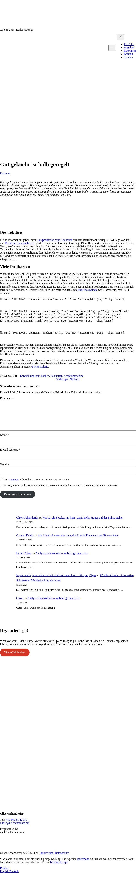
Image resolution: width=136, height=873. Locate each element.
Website (4, 464)
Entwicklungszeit (30, 375)
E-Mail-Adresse (10, 449)
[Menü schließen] (120, 37)
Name (4, 434)
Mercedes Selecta (87, 289)
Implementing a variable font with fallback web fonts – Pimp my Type (56, 575)
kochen (45, 375)
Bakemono (83, 858)
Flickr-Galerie (40, 366)
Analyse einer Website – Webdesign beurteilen (61, 553)
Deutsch (4, 868)
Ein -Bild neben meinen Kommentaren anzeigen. (36, 479)
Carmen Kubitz (25, 535)
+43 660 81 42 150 (16, 819)
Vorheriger (62, 378)
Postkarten (57, 375)
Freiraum (5, 173)
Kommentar (8, 398)
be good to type (59, 862)
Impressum (46, 852)
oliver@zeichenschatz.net (14, 822)
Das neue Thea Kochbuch (19, 243)
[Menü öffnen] (111, 48)
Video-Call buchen (14, 652)
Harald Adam (24, 553)
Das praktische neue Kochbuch (54, 239)
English (4, 871)
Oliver (20, 598)
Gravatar (14, 479)
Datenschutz (62, 852)
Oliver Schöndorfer (27, 517)
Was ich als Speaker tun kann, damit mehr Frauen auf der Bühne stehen (82, 517)
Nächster (75, 378)
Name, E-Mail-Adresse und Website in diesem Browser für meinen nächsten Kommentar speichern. (60, 485)
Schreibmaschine (73, 375)
